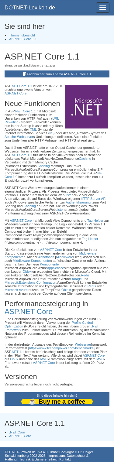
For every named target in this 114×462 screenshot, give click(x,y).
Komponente (14, 257)
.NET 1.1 (17, 352)
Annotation (46, 257)
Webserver (25, 137)
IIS (51, 133)
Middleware (87, 253)
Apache (10, 137)
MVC (43, 359)
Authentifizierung (78, 202)
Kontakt (65, 459)
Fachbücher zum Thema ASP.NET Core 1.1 (59, 74)
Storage (76, 279)
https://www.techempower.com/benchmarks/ (62, 348)
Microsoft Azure (16, 290)
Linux (14, 359)
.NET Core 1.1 (21, 86)
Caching (85, 158)
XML (33, 129)
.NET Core (17, 432)
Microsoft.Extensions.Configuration (30, 282)
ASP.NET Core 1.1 (23, 39)
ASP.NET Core (15, 93)
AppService (55, 268)
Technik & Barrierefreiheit (38, 459)
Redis (85, 275)
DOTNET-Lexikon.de (30, 8)
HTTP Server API (93, 198)
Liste (67, 195)
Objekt (27, 271)
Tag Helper (95, 220)
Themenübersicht (22, 35)
